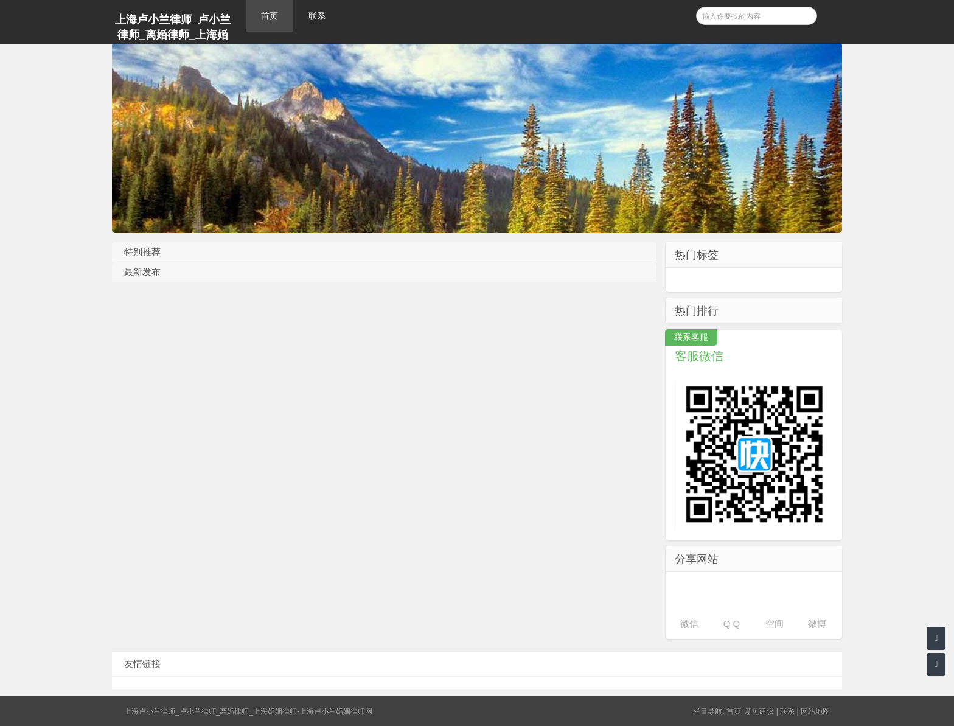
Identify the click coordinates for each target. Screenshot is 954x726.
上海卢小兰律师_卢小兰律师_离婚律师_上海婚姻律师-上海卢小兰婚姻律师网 (173, 28)
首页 (269, 16)
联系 (317, 16)
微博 (817, 623)
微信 (689, 623)
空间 (774, 623)
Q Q (731, 623)
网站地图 (815, 711)
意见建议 (759, 711)
